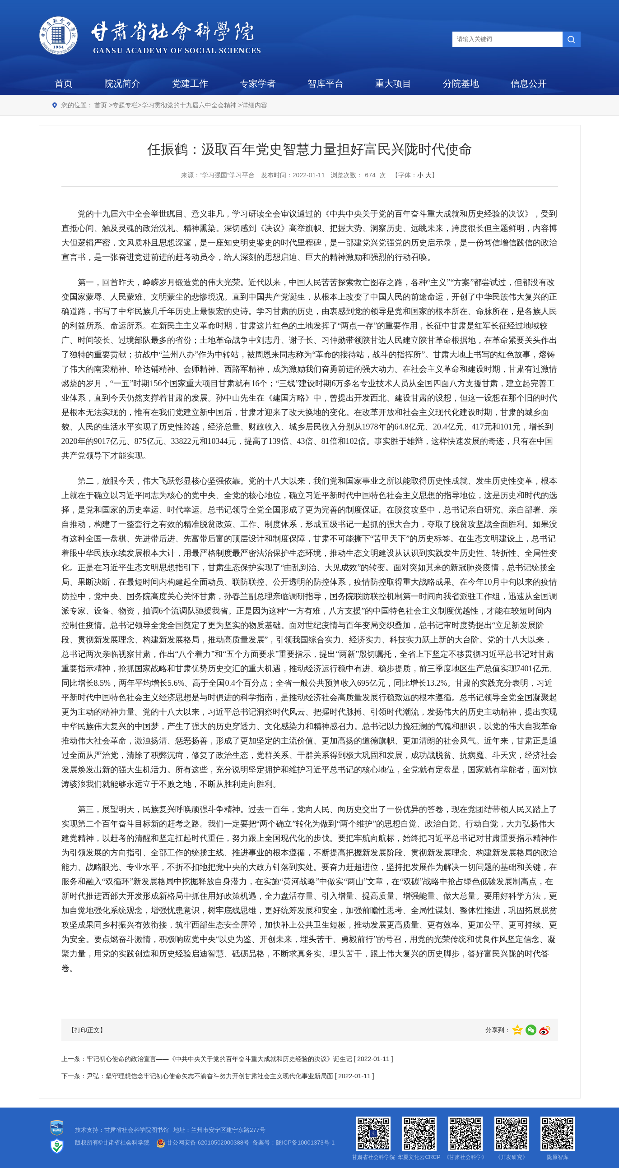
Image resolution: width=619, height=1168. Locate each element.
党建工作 (190, 83)
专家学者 (258, 83)
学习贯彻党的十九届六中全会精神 (190, 105)
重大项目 (393, 83)
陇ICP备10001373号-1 (305, 1142)
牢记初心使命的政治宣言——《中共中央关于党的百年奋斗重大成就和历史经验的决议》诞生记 (219, 1058)
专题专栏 (125, 105)
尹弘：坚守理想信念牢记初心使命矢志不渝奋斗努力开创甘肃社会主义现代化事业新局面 (210, 1076)
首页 (64, 83)
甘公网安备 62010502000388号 (202, 1142)
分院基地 (461, 83)
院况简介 (122, 83)
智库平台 (325, 83)
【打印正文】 (87, 1030)
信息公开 (529, 83)
